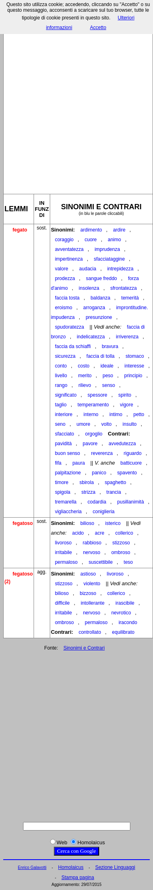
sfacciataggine (109, 259)
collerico (124, 533)
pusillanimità (130, 502)
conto (61, 366)
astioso (88, 574)
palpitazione (68, 473)
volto (106, 424)
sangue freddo (101, 278)
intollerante (92, 603)
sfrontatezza (123, 288)
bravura (110, 346)
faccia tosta (67, 298)
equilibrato (123, 632)
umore (83, 424)
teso (128, 562)
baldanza (100, 298)
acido (78, 533)
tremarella (65, 502)
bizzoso (88, 593)
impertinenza (69, 259)
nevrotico (121, 613)
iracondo (128, 622)
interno (90, 414)
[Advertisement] (76, 106)
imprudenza (107, 249)
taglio (61, 405)
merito (84, 375)
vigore (126, 405)
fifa (58, 463)
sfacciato (64, 434)
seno (60, 424)
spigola (62, 492)
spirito (124, 395)
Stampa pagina (78, 877)
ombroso (120, 552)
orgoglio (93, 434)
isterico (113, 523)
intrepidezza (120, 269)
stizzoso (121, 543)
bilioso (87, 523)
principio (133, 375)
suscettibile (101, 562)
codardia (96, 502)
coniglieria (104, 511)
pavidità (63, 443)
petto (138, 414)
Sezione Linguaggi (115, 867)
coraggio (64, 239)
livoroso (63, 543)
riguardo (133, 453)
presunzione (99, 317)
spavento (127, 473)
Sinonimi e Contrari (84, 648)
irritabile (63, 552)
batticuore (131, 463)
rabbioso (92, 543)
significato (65, 395)
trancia (113, 492)
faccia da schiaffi (73, 346)
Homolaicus (71, 867)
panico (99, 473)
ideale (106, 366)
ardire (119, 230)
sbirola (86, 482)
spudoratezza (69, 327)
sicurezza (65, 356)
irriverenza (127, 337)
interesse (134, 366)
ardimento (91, 230)
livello (61, 375)
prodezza (65, 278)
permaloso (66, 562)
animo (114, 239)
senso (108, 385)
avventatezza (69, 249)
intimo (115, 414)
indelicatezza (91, 337)
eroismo (63, 307)
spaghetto (115, 482)
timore (61, 482)
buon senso (67, 453)
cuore (91, 239)
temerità (130, 298)
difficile (62, 603)
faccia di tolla (101, 356)
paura (78, 463)
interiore (63, 414)
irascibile (124, 603)
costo (83, 366)
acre (99, 533)
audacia (87, 269)
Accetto (98, 27)
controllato (90, 632)
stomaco (134, 356)
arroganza (94, 307)
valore (61, 269)
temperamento (93, 405)
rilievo (85, 385)
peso (108, 375)
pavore (90, 443)
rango (61, 385)
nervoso (91, 552)
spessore (97, 395)
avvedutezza (122, 443)
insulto (130, 424)
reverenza (102, 453)
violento (91, 583)
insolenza (89, 288)
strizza (88, 492)
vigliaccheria (68, 511)
